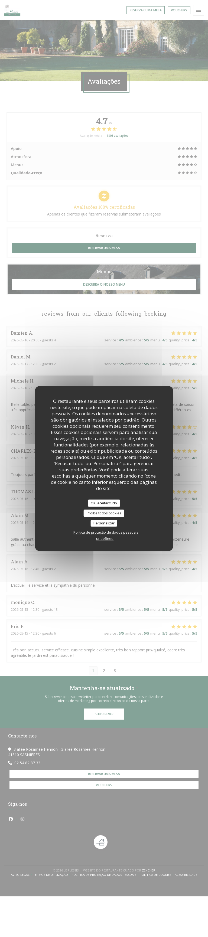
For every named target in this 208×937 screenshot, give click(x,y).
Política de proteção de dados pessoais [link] (105, 532)
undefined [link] (104, 538)
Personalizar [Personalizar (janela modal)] (104, 523)
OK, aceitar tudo (104, 503)
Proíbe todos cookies (104, 513)
